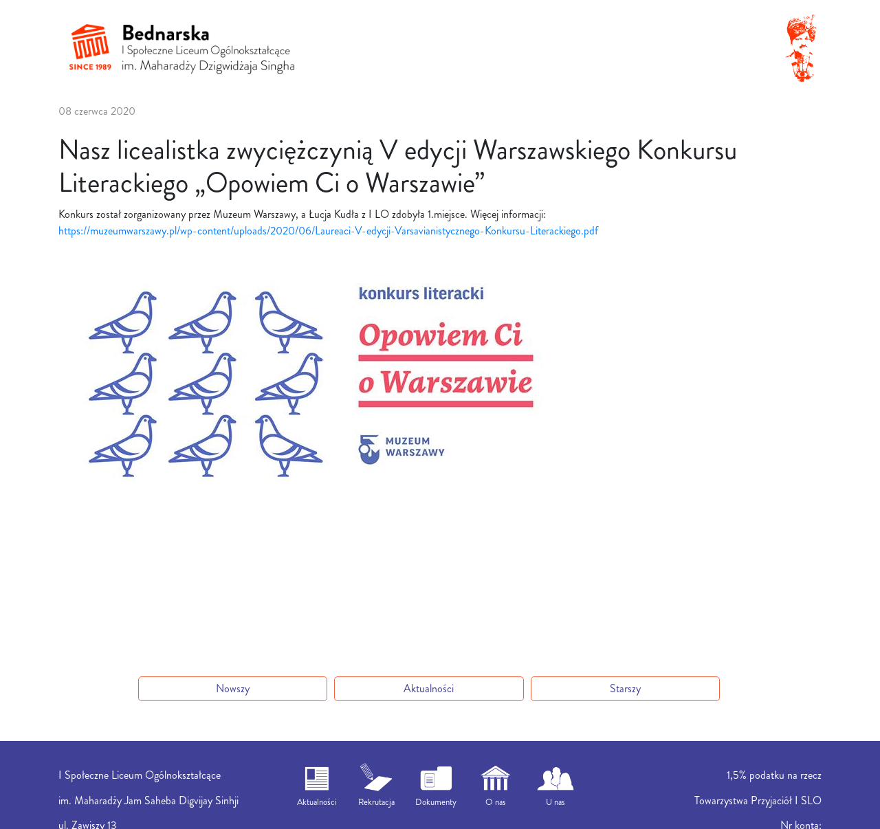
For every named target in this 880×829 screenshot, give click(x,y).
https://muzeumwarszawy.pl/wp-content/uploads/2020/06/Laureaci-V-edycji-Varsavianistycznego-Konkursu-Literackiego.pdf (328, 231)
